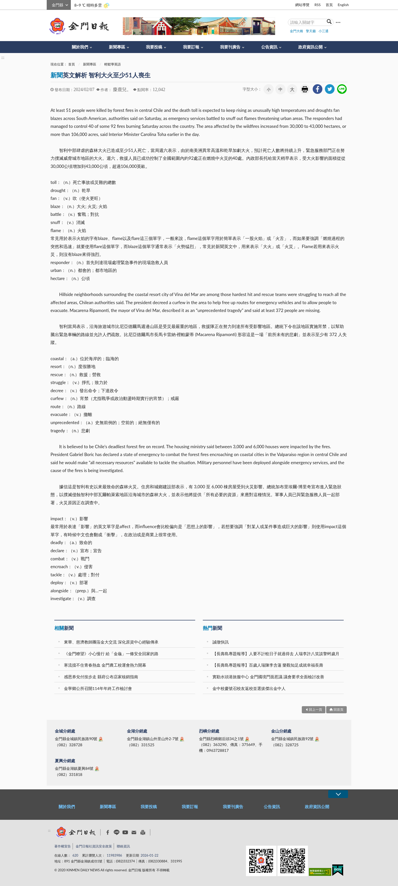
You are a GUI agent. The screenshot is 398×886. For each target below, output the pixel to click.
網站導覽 (302, 5)
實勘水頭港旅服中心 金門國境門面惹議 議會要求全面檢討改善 (268, 676)
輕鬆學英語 (112, 64)
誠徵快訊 (220, 641)
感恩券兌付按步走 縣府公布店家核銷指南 (101, 676)
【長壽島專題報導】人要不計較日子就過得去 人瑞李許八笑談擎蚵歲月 (275, 653)
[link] (317, 89)
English (343, 5)
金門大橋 (296, 31)
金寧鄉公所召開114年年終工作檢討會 (98, 688)
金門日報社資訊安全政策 (94, 846)
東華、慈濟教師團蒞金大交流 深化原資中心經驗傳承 (111, 641)
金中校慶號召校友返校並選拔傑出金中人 (249, 688)
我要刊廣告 (230, 46)
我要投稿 (154, 46)
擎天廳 (311, 31)
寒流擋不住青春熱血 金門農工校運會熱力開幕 (105, 665)
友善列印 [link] (305, 89)
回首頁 (338, 709)
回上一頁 (315, 709)
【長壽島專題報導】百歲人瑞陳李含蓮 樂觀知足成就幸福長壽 (267, 665)
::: (49, 4)
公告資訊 (269, 46)
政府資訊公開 (310, 46)
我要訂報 (191, 46)
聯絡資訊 (123, 846)
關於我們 (80, 46)
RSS (317, 5)
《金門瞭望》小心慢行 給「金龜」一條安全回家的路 (111, 653)
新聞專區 (117, 46)
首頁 (329, 5)
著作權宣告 (62, 846)
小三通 (323, 31)
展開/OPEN (338, 794)
